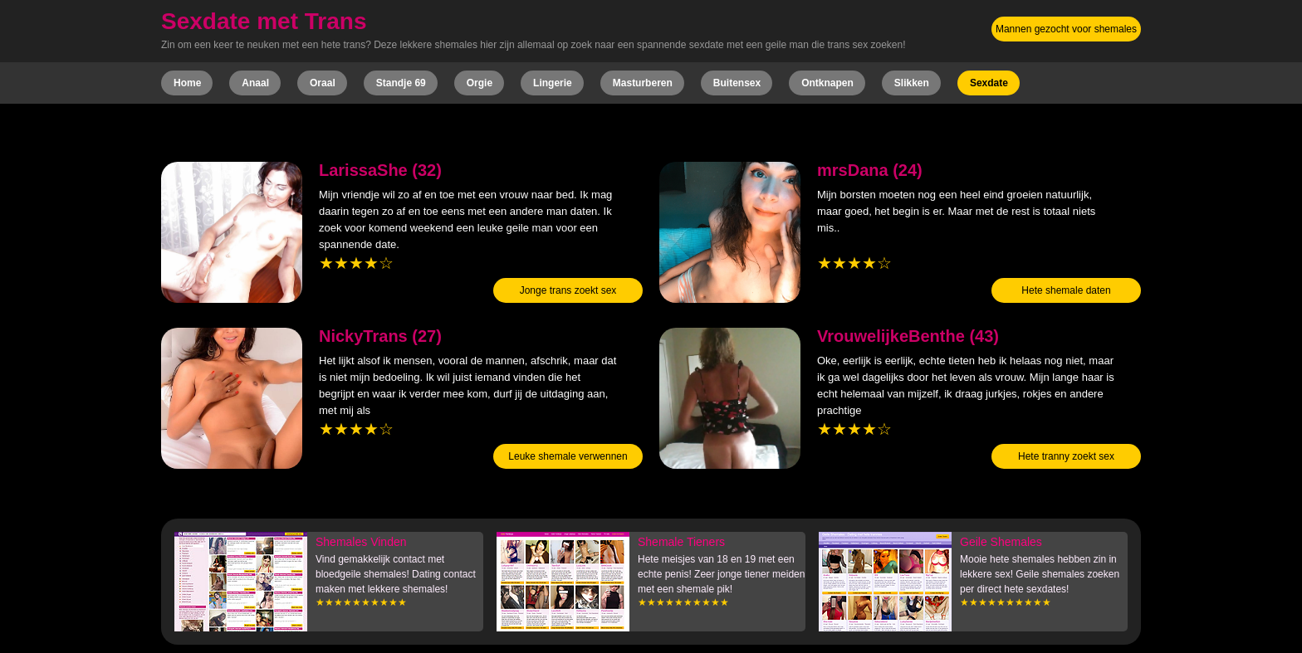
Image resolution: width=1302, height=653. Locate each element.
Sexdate (989, 83)
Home (187, 83)
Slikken (911, 83)
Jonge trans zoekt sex (568, 290)
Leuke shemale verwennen (567, 456)
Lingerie (552, 83)
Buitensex (737, 83)
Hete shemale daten (1065, 290)
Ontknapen (827, 83)
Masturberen (643, 83)
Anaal (255, 83)
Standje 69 (401, 83)
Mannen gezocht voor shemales (1066, 29)
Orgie (479, 83)
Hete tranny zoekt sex (1066, 456)
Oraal (322, 83)
